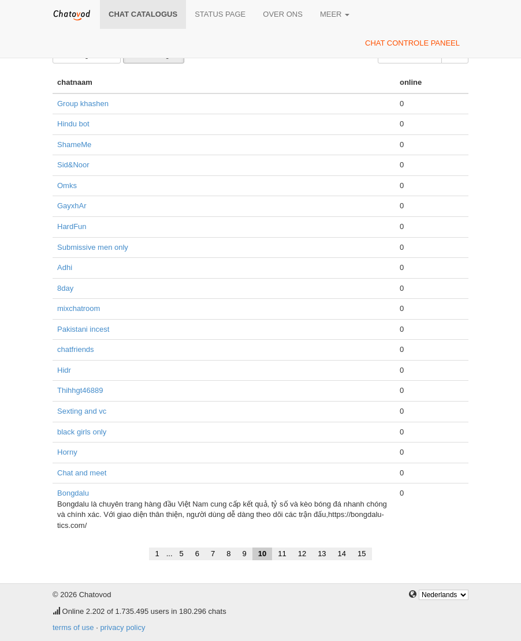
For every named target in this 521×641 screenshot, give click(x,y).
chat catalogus (143, 14)
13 (322, 553)
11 (282, 553)
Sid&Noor (73, 164)
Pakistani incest (83, 329)
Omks (67, 185)
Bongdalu (73, 493)
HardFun (72, 226)
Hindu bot (73, 123)
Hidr (64, 370)
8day (65, 288)
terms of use (73, 627)
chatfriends (75, 349)
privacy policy (122, 627)
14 (342, 553)
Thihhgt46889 (80, 390)
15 (362, 553)
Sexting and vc (81, 411)
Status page (220, 14)
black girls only (81, 432)
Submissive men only (92, 247)
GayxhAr (72, 205)
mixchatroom (78, 308)
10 (262, 553)
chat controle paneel (412, 43)
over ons (283, 14)
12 (302, 553)
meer (334, 14)
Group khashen (83, 103)
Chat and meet (81, 472)
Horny (67, 452)
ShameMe (74, 144)
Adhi (64, 267)
